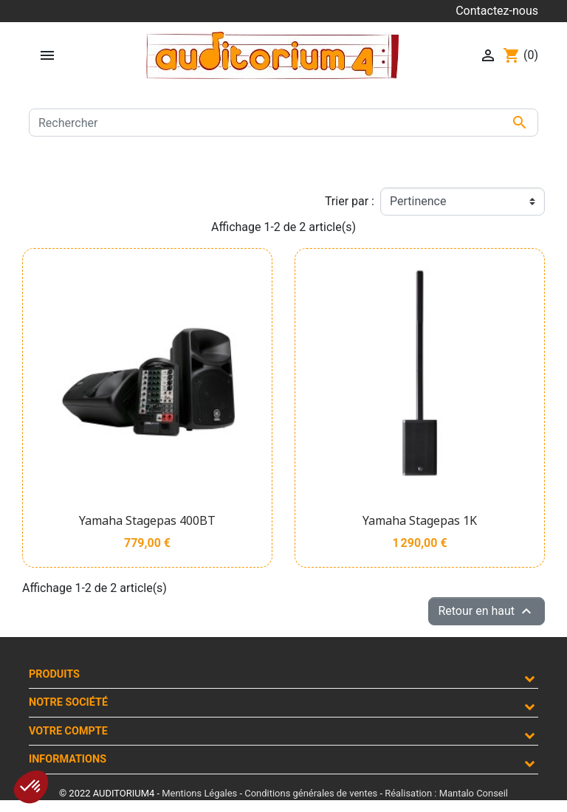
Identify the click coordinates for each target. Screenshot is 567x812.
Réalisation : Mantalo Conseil (446, 793)
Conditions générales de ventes (310, 793)
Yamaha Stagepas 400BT (147, 520)
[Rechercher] (283, 123)
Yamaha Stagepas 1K (419, 520)
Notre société (68, 702)
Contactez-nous (497, 11)
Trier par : (349, 201)
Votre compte (68, 731)
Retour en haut (486, 611)
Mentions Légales (199, 793)
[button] (31, 787)
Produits (54, 674)
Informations (67, 759)
